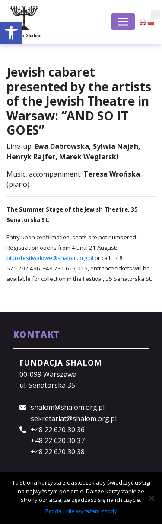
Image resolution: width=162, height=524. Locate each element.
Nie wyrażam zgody (91, 511)
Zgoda (53, 511)
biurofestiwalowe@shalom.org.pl (49, 258)
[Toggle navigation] (123, 21)
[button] (11, 33)
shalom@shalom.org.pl (68, 407)
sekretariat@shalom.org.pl (74, 418)
